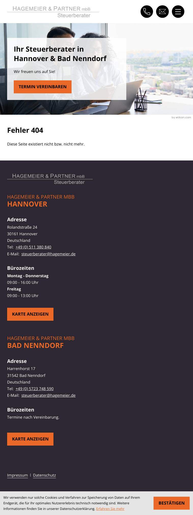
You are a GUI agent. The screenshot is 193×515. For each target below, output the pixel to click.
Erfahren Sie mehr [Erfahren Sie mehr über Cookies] (110, 508)
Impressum (17, 475)
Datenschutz (44, 475)
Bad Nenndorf (35, 345)
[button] (147, 11)
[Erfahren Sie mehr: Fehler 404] (43, 86)
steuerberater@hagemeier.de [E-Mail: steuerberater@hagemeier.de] (48, 254)
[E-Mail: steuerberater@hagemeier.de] (162, 11)
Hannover (27, 204)
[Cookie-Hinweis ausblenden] (171, 503)
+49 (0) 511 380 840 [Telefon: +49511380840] (33, 247)
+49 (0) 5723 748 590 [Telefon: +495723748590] (34, 388)
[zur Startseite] (53, 12)
